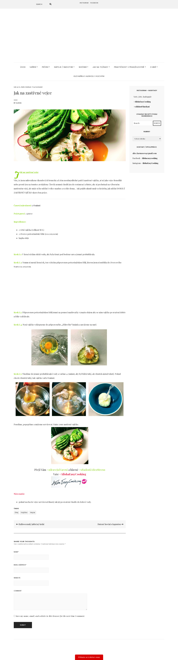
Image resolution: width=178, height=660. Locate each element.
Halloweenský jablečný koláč (30, 523)
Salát (23, 85)
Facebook (94, 3)
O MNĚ (154, 65)
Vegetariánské (37, 85)
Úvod (23, 65)
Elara (82, 654)
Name (16, 550)
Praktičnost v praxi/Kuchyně (130, 65)
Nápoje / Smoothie (64, 65)
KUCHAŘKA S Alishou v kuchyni (89, 74)
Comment (18, 589)
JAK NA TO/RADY (101, 65)
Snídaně (28, 85)
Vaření (34, 65)
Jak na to (17, 85)
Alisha (19, 102)
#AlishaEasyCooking (142, 100)
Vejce (32, 511)
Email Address (20, 563)
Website (17, 576)
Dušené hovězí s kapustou (110, 523)
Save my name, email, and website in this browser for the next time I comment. (50, 614)
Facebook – (145, 157)
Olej (16, 511)
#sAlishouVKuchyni (142, 105)
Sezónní (83, 65)
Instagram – (145, 162)
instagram (84, 3)
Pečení (46, 65)
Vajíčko (24, 511)
